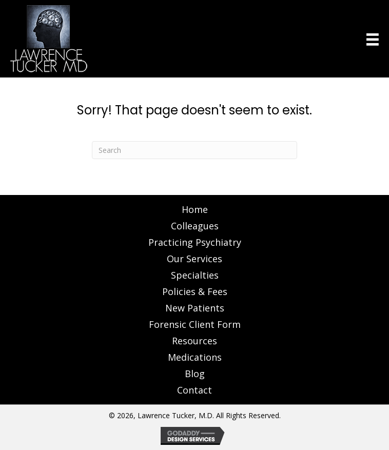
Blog (195, 373)
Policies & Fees (194, 291)
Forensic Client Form (195, 324)
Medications (195, 357)
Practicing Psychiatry (194, 242)
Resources (194, 340)
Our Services (194, 258)
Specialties (195, 275)
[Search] (194, 150)
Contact (194, 390)
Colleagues (195, 225)
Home (195, 209)
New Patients (194, 308)
